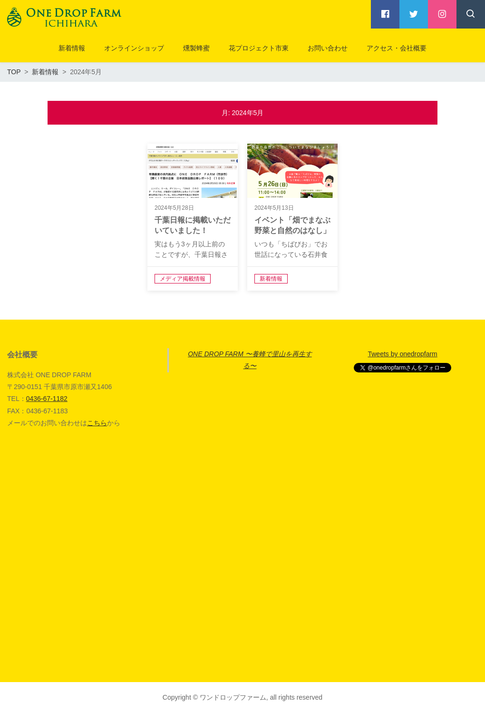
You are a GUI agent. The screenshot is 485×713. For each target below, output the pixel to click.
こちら (97, 423)
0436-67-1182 (47, 398)
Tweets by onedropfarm (402, 354)
